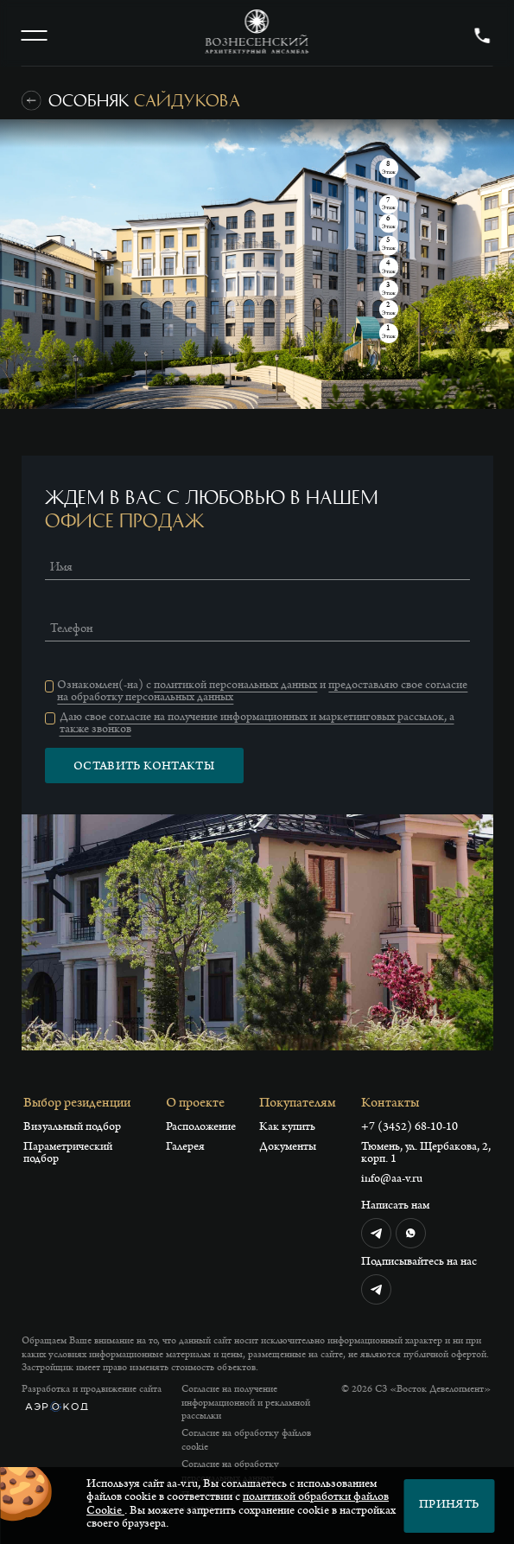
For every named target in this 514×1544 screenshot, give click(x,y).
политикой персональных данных (235, 686)
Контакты (390, 1104)
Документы (287, 1148)
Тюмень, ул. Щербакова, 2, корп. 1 (426, 1154)
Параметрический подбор (67, 1154)
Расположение (201, 1128)
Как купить (287, 1128)
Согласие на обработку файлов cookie (246, 1441)
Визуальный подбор (72, 1128)
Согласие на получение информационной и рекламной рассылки (245, 1403)
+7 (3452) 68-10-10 (409, 1128)
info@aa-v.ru (391, 1180)
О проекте (195, 1104)
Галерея (185, 1148)
